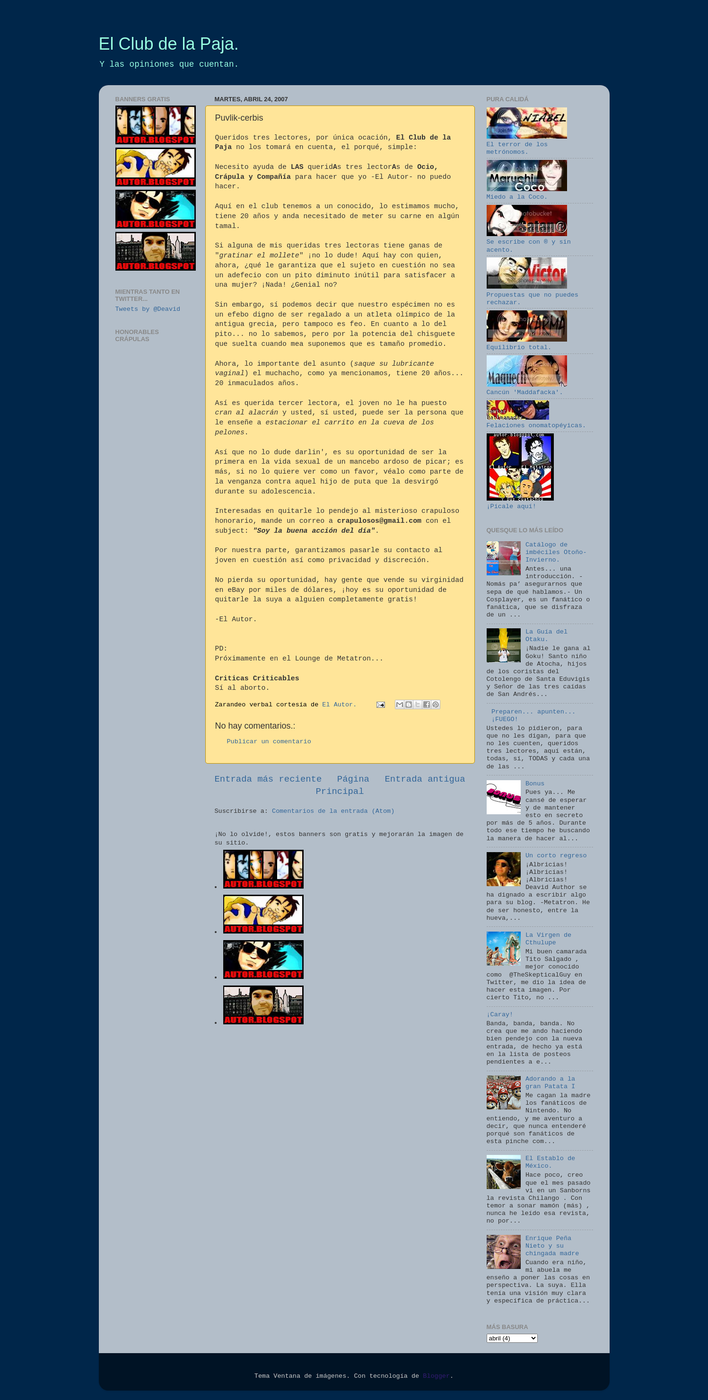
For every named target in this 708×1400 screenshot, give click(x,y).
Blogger (436, 1376)
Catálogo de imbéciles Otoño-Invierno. (556, 552)
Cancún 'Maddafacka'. (527, 388)
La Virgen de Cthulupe (548, 939)
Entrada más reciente (268, 779)
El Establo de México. (550, 1162)
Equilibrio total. (527, 343)
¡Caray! (500, 1014)
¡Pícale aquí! (520, 502)
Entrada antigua (425, 779)
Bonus (535, 783)
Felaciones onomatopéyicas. (536, 421)
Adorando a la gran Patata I (550, 1082)
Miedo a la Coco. (527, 193)
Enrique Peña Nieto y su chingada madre (552, 1246)
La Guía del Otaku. (546, 635)
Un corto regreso (556, 855)
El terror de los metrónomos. (527, 144)
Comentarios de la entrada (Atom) (333, 811)
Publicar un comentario (269, 741)
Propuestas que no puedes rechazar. (532, 294)
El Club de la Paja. (169, 43)
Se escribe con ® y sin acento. (529, 242)
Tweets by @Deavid (148, 309)
